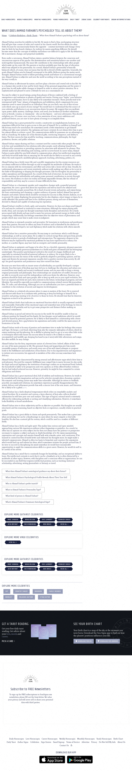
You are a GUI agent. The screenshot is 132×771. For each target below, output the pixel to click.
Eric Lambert (47, 519)
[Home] (66, 9)
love (8, 633)
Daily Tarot (75, 19)
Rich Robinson (30, 523)
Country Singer (21, 590)
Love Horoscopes (33, 738)
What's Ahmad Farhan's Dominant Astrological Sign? (28, 501)
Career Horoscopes (49, 738)
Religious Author (26, 596)
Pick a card (8, 641)
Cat (6, 590)
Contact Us (64, 745)
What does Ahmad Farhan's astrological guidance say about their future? (36, 471)
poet (24, 387)
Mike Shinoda (13, 519)
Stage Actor (45, 596)
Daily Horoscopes (8, 19)
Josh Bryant (13, 523)
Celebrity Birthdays (101, 19)
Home (4, 35)
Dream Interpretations (120, 19)
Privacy (94, 742)
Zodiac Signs (86, 19)
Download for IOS (83, 640)
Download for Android (108, 640)
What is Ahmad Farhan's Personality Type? (23, 489)
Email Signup (58, 742)
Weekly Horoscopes (25, 19)
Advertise (85, 742)
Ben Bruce (47, 523)
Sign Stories (46, 742)
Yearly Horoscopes (60, 19)
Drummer (38, 590)
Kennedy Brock (65, 519)
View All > (64, 523)
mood (14, 633)
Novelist (8, 596)
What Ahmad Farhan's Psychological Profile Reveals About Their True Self (36, 477)
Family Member (55, 590)
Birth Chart (118, 738)
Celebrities (34, 742)
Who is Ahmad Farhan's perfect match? (22, 483)
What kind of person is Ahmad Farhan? (22, 495)
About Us (121, 742)
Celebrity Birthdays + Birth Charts (23, 35)
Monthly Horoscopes (42, 19)
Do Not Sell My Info (107, 742)
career (5, 636)
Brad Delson (30, 519)
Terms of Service (73, 742)
